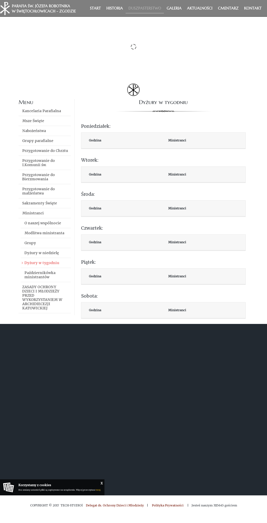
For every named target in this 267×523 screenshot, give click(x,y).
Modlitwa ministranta (44, 233)
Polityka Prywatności (167, 505)
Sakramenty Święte (39, 203)
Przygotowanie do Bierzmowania (38, 177)
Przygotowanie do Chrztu (45, 150)
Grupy (30, 243)
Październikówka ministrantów (40, 275)
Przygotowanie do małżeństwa (38, 191)
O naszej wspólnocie (42, 223)
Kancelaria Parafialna (41, 111)
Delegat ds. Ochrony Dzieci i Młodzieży (115, 505)
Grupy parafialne (37, 140)
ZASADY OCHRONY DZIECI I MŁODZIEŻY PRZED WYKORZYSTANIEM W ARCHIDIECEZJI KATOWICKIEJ (42, 297)
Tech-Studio (70, 505)
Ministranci (33, 213)
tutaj (98, 490)
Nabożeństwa (34, 131)
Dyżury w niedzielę (41, 253)
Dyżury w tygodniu (41, 263)
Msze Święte (33, 121)
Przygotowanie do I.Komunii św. (38, 162)
